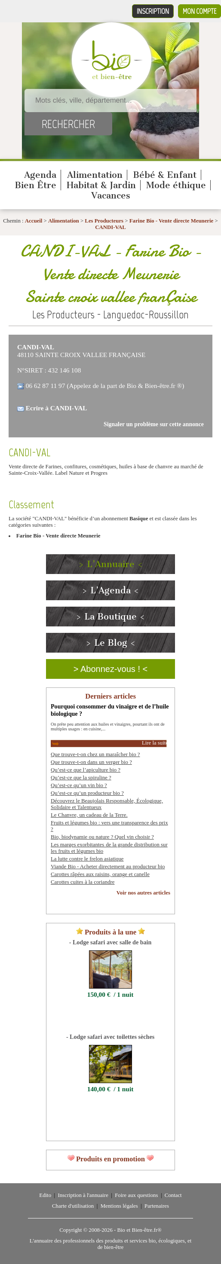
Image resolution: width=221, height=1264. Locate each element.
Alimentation (95, 175)
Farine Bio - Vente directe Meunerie (171, 221)
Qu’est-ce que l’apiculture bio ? (85, 770)
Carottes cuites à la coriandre (83, 882)
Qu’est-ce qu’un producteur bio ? (87, 793)
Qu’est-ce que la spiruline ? (81, 778)
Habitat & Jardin (101, 185)
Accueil (34, 221)
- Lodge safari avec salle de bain (110, 942)
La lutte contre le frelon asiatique (87, 859)
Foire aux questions (136, 1195)
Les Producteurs (104, 221)
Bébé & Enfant (164, 175)
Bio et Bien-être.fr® (139, 1230)
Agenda (40, 175)
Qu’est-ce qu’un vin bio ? (79, 785)
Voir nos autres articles (143, 893)
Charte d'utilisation (73, 1206)
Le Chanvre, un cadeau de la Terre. (89, 815)
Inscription (153, 11)
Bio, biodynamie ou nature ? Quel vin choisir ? (102, 837)
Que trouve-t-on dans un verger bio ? (91, 762)
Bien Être (35, 185)
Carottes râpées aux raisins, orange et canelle (100, 874)
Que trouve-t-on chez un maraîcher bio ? (95, 754)
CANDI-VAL (110, 227)
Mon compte (199, 11)
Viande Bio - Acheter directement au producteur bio (108, 867)
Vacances (110, 195)
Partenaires (156, 1206)
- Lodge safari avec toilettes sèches (110, 1036)
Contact (173, 1195)
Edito (45, 1195)
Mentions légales (119, 1206)
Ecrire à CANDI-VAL (56, 408)
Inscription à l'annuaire (83, 1195)
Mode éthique (176, 185)
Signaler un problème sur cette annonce (154, 424)
